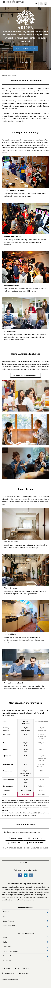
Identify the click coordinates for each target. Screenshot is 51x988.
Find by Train (35, 838)
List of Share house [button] (25, 48)
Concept (6, 912)
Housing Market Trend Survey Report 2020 (23, 813)
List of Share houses (11, 951)
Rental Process (8, 921)
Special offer (7, 956)
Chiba (5, 942)
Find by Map (14, 843)
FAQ (4, 916)
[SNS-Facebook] (20, 875)
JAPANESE (25, 973)
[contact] (45, 4)
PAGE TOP (25, 862)
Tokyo (5, 937)
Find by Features (35, 843)
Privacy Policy (9, 973)
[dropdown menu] (41, 4)
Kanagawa (7, 947)
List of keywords (23, 968)
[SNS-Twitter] (25, 875)
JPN (35, 4)
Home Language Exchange (25, 375)
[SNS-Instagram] (31, 875)
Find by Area (15, 838)
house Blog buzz (9, 926)
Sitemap (7, 968)
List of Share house (12, 848)
